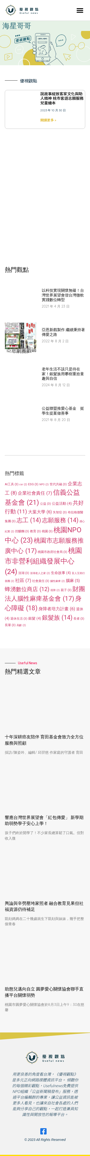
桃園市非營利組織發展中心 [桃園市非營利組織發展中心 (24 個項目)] (43, 561)
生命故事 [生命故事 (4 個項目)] (61, 573)
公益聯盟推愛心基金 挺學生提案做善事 (63, 410)
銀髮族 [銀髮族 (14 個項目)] (57, 617)
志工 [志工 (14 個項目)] (29, 520)
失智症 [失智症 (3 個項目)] (60, 512)
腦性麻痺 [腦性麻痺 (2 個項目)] (57, 581)
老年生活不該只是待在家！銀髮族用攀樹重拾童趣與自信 (63, 373)
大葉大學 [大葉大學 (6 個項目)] (40, 511)
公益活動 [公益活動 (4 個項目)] (62, 503)
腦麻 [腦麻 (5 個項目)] (73, 580)
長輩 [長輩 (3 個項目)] (10, 625)
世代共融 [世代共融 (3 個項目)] (58, 484)
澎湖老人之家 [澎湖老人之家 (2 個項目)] (40, 573)
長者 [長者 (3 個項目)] (78, 618)
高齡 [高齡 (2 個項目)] (21, 625)
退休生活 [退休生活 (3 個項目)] (18, 618)
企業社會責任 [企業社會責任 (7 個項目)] (35, 493)
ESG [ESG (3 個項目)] (33, 484)
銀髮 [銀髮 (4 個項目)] (34, 618)
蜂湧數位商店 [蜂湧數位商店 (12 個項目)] (27, 589)
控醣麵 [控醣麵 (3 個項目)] (22, 531)
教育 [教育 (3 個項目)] (35, 531)
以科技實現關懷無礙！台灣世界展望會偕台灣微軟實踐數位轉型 (63, 295)
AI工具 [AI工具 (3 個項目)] (11, 484)
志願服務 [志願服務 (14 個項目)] (60, 520)
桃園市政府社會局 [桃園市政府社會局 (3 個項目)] (52, 552)
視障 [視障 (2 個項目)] (55, 590)
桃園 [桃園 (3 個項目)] (47, 531)
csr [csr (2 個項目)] (23, 484)
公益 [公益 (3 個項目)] (45, 503)
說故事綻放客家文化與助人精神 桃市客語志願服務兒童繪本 (62, 98)
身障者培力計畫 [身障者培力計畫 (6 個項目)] (56, 608)
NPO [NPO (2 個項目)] (44, 484)
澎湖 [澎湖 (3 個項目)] (23, 573)
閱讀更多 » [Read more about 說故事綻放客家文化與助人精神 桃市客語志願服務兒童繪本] (48, 120)
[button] (79, 10)
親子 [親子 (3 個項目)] (66, 590)
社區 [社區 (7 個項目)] (23, 580)
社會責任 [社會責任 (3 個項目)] (40, 581)
